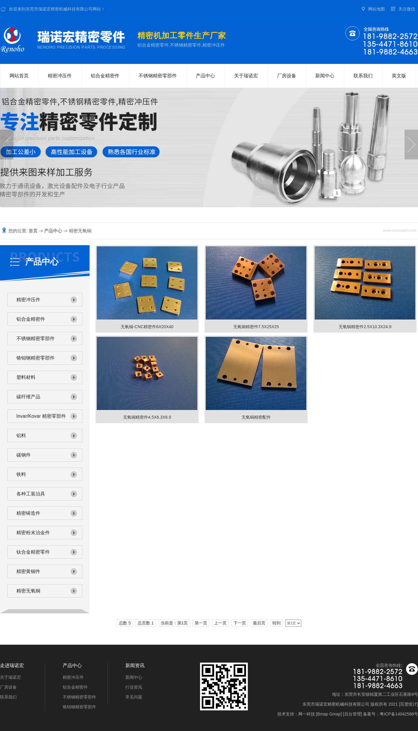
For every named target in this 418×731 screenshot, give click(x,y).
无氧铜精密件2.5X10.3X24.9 (365, 326)
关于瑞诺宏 (246, 75)
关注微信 (406, 9)
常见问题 (133, 697)
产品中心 (205, 75)
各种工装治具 (30, 493)
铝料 (21, 435)
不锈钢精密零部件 (158, 75)
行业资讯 (133, 687)
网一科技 (306, 714)
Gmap (335, 714)
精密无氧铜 (28, 590)
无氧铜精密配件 (256, 417)
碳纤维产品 (28, 396)
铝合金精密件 (105, 75)
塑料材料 (26, 377)
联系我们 (363, 75)
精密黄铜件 (28, 571)
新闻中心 (324, 75)
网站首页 (19, 75)
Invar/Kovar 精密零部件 (41, 416)
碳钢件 (23, 454)
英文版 (399, 75)
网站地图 (376, 9)
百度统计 (408, 704)
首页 (34, 230)
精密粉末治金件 (33, 532)
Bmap (322, 714)
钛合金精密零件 (33, 552)
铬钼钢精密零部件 (35, 357)
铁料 (21, 474)
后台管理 (352, 714)
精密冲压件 (60, 75)
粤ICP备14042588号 (399, 714)
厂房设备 (286, 75)
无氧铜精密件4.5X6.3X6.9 (147, 417)
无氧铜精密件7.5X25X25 (256, 326)
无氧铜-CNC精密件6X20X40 (147, 326)
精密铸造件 (28, 513)
